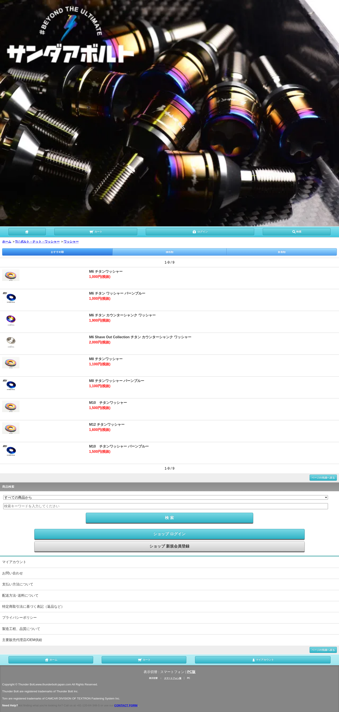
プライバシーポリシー (19, 617)
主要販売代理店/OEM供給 (22, 640)
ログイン (200, 231)
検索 (296, 231)
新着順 (282, 251)
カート (95, 231)
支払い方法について (17, 584)
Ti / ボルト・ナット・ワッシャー (37, 241)
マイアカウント (14, 562)
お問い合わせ (12, 573)
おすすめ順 (57, 251)
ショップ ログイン (169, 534)
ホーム (6, 241)
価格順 (169, 251)
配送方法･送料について (20, 595)
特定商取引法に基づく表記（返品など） (33, 606)
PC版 (191, 672)
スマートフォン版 (172, 678)
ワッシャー (71, 241)
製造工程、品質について (21, 629)
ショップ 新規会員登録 (169, 546)
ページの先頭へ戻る (323, 477)
